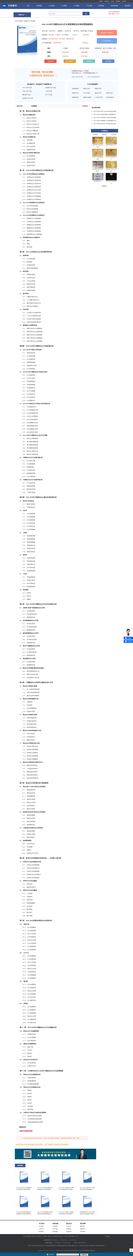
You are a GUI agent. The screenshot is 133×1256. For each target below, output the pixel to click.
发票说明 (68, 1231)
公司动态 (113, 134)
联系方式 (60, 1236)
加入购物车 (69, 61)
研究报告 (39, 6)
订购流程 (55, 1226)
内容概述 (34, 106)
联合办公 (25, 115)
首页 (28, 6)
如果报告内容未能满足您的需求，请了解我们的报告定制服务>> (43, 1144)
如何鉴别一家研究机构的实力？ (98, 1245)
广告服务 (44, 1236)
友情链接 (55, 1236)
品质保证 (82, 1229)
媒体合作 (104, 134)
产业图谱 (64, 6)
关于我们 (124, 1)
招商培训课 (114, 6)
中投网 (112, 1)
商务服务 (32, 21)
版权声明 (86, 35)
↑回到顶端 (107, 1236)
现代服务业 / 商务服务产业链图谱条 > (40, 84)
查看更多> (104, 186)
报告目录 (19, 106)
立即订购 (50, 61)
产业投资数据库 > (93, 84)
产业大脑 (89, 6)
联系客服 (55, 1231)
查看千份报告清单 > (78, 77)
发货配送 (68, 1229)
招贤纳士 (39, 1236)
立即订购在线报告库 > (94, 77)
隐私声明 (71, 1236)
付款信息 (107, 1)
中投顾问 (33, 1245)
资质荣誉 (95, 134)
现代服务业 (27, 21)
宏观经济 (29, 290)
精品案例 (127, 6)
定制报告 (85, 43)
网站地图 (28, 1236)
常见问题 (55, 1229)
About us (76, 1236)
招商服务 (101, 6)
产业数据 (76, 6)
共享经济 (29, 322)
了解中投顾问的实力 (84, 1245)
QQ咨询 (89, 61)
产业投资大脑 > (107, 41)
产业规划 (51, 6)
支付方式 (68, 1226)
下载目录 (74, 35)
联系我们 (118, 1)
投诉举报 (82, 1231)
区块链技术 (34, 862)
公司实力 (41, 1229)
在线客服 (108, 61)
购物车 (101, 1)
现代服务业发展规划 (107, 33)
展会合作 (50, 1236)
